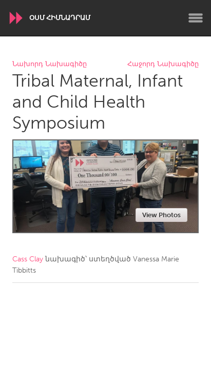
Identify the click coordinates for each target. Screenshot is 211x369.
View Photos (161, 215)
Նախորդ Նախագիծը (49, 64)
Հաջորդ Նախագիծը (163, 64)
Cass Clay (27, 259)
